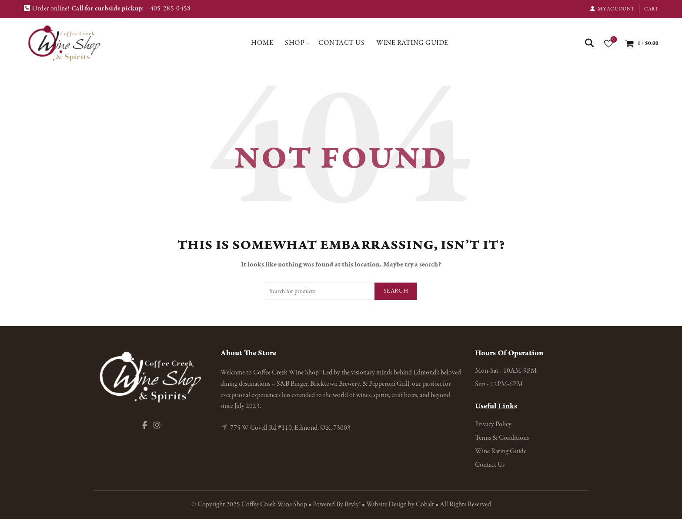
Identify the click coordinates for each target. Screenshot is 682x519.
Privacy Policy (493, 424)
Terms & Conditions (502, 438)
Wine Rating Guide (412, 43)
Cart (651, 9)
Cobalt (425, 504)
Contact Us (341, 43)
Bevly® (352, 504)
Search (396, 291)
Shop (294, 43)
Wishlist (612, 40)
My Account (612, 9)
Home (262, 43)
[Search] (589, 43)
